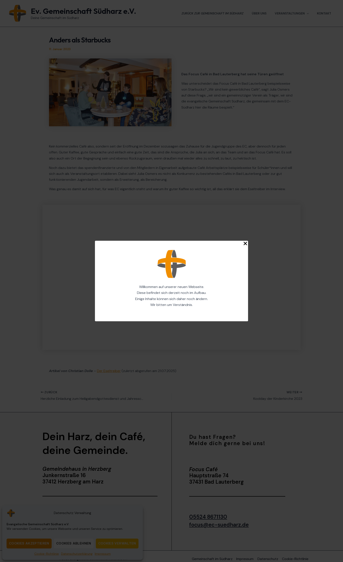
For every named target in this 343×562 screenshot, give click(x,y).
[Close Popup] (245, 244)
